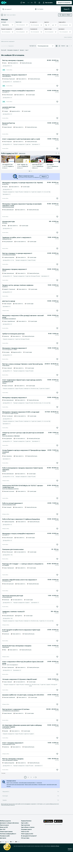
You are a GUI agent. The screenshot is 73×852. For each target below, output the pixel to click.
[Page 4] (34, 777)
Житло (4, 453)
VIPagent (4, 383)
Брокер (22, 50)
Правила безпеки (26, 821)
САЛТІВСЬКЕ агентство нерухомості (10, 710)
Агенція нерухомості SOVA (8, 744)
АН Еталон (4, 223)
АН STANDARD (5, 565)
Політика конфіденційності (8, 833)
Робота (6, 46)
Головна (2, 46)
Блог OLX (2, 829)
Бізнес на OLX (4, 827)
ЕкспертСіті (5, 286)
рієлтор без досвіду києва (52, 784)
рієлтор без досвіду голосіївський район (27, 782)
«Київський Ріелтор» (6, 239)
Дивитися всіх (22, 153)
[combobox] (18, 9)
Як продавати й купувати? (29, 836)
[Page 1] (25, 777)
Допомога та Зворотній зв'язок (9, 823)
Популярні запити (26, 829)
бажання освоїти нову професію (31, 784)
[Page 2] (28, 777)
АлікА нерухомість (6, 76)
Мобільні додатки (5, 821)
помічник (9, 786)
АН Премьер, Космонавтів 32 (9, 318)
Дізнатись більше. (55, 846)
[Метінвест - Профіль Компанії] (53, 163)
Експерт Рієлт (5, 184)
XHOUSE (4, 270)
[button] (39, 2)
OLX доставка (25, 838)
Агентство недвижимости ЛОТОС (10, 488)
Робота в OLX (25, 831)
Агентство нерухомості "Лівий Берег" (11, 436)
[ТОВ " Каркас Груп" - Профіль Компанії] (23, 163)
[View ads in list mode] (56, 46)
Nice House (4, 124)
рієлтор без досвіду (42, 784)
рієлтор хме (39, 782)
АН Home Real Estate (7, 597)
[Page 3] (31, 777)
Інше (26, 50)
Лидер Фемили (5, 365)
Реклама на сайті (5, 836)
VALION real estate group (8, 207)
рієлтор (8, 782)
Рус (32, 2)
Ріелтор (3, 50)
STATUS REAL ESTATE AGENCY (9, 254)
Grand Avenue (5, 647)
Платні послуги (4, 825)
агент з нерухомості (14, 782)
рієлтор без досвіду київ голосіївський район (15, 784)
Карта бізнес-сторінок (27, 827)
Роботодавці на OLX (27, 833)
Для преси (3, 838)
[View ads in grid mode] (59, 46)
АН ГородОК (5, 631)
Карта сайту (24, 823)
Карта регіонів (25, 825)
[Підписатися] (57, 69)
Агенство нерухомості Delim (9, 504)
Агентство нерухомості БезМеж (10, 760)
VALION (4, 471)
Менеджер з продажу (13, 50)
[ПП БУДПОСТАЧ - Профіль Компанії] (8, 163)
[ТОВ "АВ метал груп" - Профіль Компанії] (38, 163)
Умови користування (6, 831)
